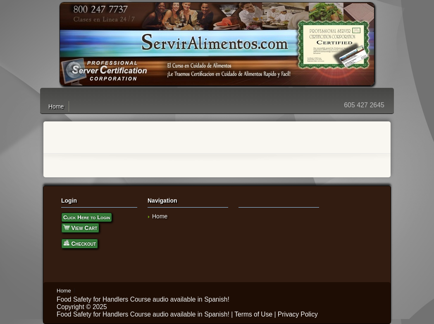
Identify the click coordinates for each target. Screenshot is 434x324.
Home (56, 106)
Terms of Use (253, 314)
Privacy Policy (298, 314)
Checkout (79, 243)
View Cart (80, 227)
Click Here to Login (86, 217)
